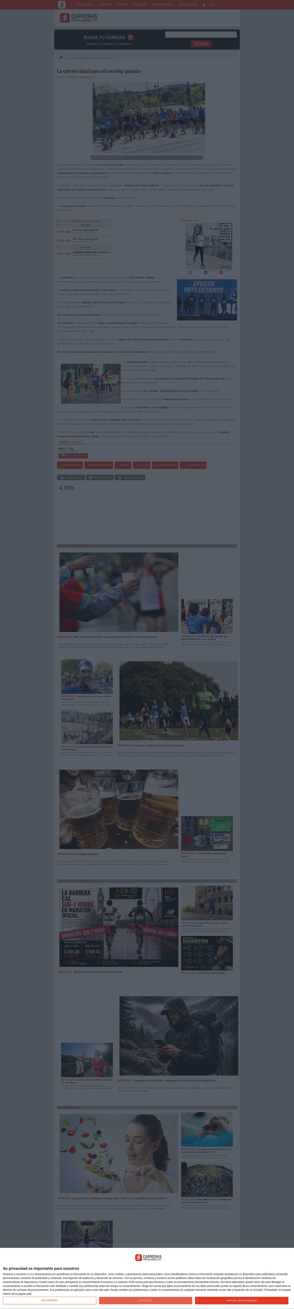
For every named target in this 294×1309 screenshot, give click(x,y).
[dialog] (147, 1278)
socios (30, 1274)
